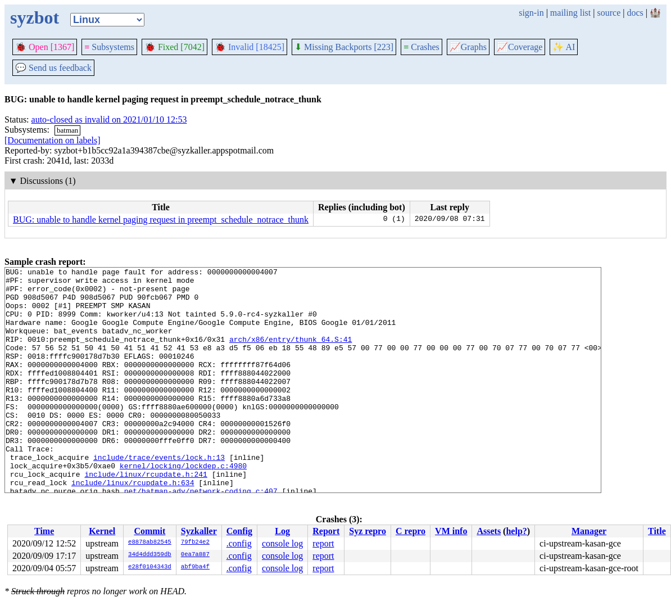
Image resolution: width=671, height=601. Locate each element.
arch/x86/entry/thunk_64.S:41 (290, 354)
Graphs (468, 47)
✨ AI (563, 47)
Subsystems (109, 47)
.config (239, 543)
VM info (451, 531)
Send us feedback (53, 68)
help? (516, 531)
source (609, 12)
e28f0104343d (149, 567)
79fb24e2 (195, 542)
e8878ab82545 (149, 542)
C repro (410, 531)
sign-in (531, 12)
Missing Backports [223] (343, 47)
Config (239, 531)
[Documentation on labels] (52, 140)
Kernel (102, 531)
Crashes (421, 47)
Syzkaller (199, 531)
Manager (589, 531)
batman (67, 130)
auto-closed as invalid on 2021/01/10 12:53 (109, 119)
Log (282, 531)
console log (282, 543)
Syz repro (367, 531)
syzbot (34, 17)
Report (325, 531)
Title (657, 531)
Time (44, 531)
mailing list (570, 12)
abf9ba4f (195, 567)
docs (635, 12)
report (323, 543)
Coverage (519, 47)
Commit (149, 531)
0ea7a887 (195, 555)
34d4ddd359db (149, 555)
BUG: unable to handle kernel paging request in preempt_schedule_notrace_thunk (161, 219)
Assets (489, 531)
